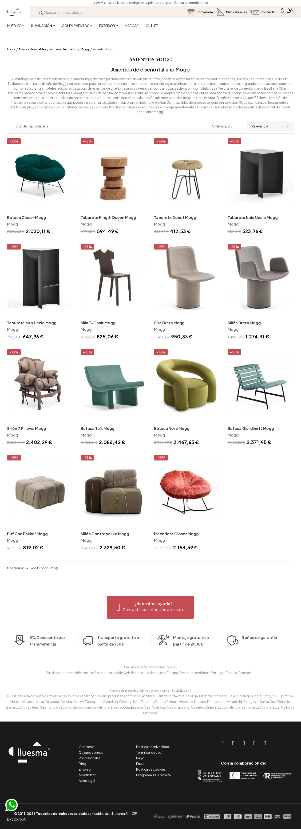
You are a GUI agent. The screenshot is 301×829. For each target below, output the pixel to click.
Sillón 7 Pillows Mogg (26, 428)
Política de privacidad (152, 747)
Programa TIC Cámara (153, 775)
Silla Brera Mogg (169, 322)
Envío (140, 764)
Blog (82, 764)
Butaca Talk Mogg (98, 428)
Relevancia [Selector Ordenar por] (270, 126)
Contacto (87, 747)
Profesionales (89, 758)
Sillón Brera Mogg (244, 322)
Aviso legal (87, 780)
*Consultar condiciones (190, 2)
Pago (140, 758)
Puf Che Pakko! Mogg (27, 533)
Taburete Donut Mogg (175, 217)
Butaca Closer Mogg (26, 217)
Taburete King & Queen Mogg (108, 217)
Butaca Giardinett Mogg (251, 428)
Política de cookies (151, 769)
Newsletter (87, 775)
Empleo (85, 769)
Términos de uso (149, 752)
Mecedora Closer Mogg (176, 533)
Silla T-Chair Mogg (98, 322)
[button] (150, 607)
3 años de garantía (259, 645)
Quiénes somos (91, 752)
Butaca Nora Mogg (172, 428)
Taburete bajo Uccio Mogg (253, 217)
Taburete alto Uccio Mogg (31, 322)
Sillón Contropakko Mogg (105, 533)
